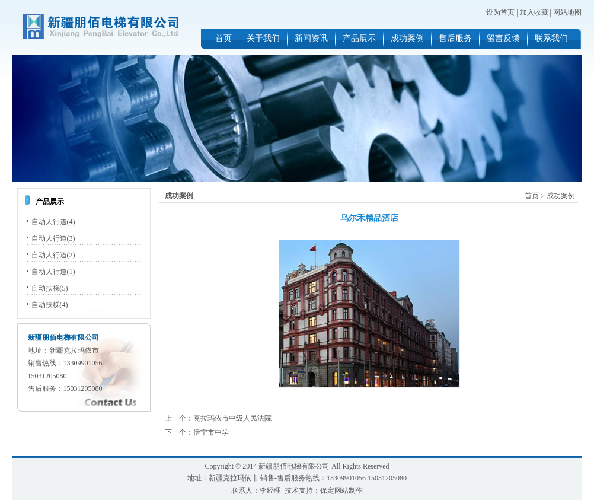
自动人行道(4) (53, 222)
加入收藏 (534, 12)
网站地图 (567, 12)
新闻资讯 (311, 38)
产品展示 (359, 38)
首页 (223, 38)
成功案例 (407, 38)
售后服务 (455, 38)
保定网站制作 (341, 490)
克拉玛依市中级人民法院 (232, 418)
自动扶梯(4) (49, 305)
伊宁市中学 (211, 432)
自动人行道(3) (53, 238)
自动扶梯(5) (49, 288)
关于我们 (263, 38)
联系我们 (551, 38)
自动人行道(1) (53, 271)
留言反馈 (503, 38)
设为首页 (500, 12)
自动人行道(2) (53, 255)
